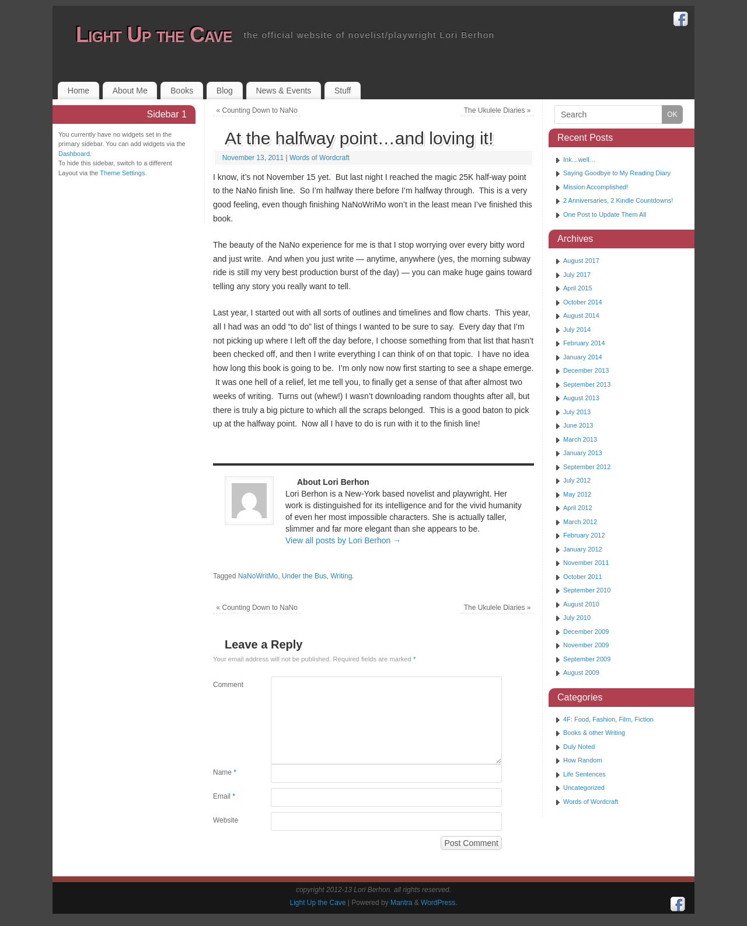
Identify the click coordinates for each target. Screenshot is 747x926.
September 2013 (586, 384)
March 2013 (580, 439)
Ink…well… (579, 159)
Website (225, 820)
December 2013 (586, 370)
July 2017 (577, 274)
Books (181, 90)
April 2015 (577, 288)
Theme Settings (122, 172)
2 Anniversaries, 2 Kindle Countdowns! (618, 200)
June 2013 (578, 425)
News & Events (283, 90)
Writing (341, 576)
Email (224, 796)
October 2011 (582, 576)
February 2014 (584, 342)
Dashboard (74, 153)
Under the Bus (304, 576)
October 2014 (582, 302)
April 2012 (577, 507)
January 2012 (582, 549)
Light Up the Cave (154, 35)
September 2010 (586, 590)
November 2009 (586, 644)
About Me (130, 90)
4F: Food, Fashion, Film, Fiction (608, 719)
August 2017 (581, 260)
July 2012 (577, 480)
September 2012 (586, 466)
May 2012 (577, 494)
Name (224, 772)
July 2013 (577, 411)
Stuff (342, 90)
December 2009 (586, 631)
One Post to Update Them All (604, 214)
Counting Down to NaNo (257, 110)
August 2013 (581, 397)
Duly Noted (579, 746)
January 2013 (582, 452)
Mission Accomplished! (595, 186)
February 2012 (584, 535)
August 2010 (581, 604)
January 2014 (582, 356)
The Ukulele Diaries (497, 110)
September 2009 (586, 659)
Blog (225, 90)
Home (78, 90)
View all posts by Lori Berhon (343, 540)
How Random (582, 760)
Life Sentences (584, 774)
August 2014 (581, 315)
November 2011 (586, 562)
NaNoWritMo (258, 576)
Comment (227, 685)
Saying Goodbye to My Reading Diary (617, 172)
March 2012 (580, 521)
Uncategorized (584, 787)
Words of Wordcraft (319, 158)
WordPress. (439, 903)
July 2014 (577, 329)
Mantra (401, 903)
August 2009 (581, 672)
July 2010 (577, 617)
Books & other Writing (594, 732)
